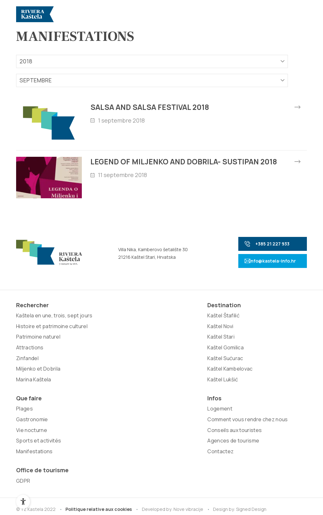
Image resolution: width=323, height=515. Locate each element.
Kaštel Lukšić (89, 393)
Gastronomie (148, 340)
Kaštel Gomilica (92, 361)
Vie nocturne (147, 350)
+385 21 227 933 (260, 254)
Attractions (30, 382)
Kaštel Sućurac (92, 372)
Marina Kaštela (33, 414)
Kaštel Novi (87, 340)
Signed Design (253, 445)
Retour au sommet (278, 491)
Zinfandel (27, 393)
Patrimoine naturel (38, 372)
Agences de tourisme (216, 382)
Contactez (204, 393)
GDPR (256, 329)
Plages (140, 329)
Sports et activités (154, 361)
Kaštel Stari (87, 350)
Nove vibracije (189, 445)
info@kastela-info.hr (263, 271)
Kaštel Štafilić (90, 329)
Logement (203, 329)
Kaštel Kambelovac (96, 382)
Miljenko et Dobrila (38, 404)
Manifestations (150, 372)
